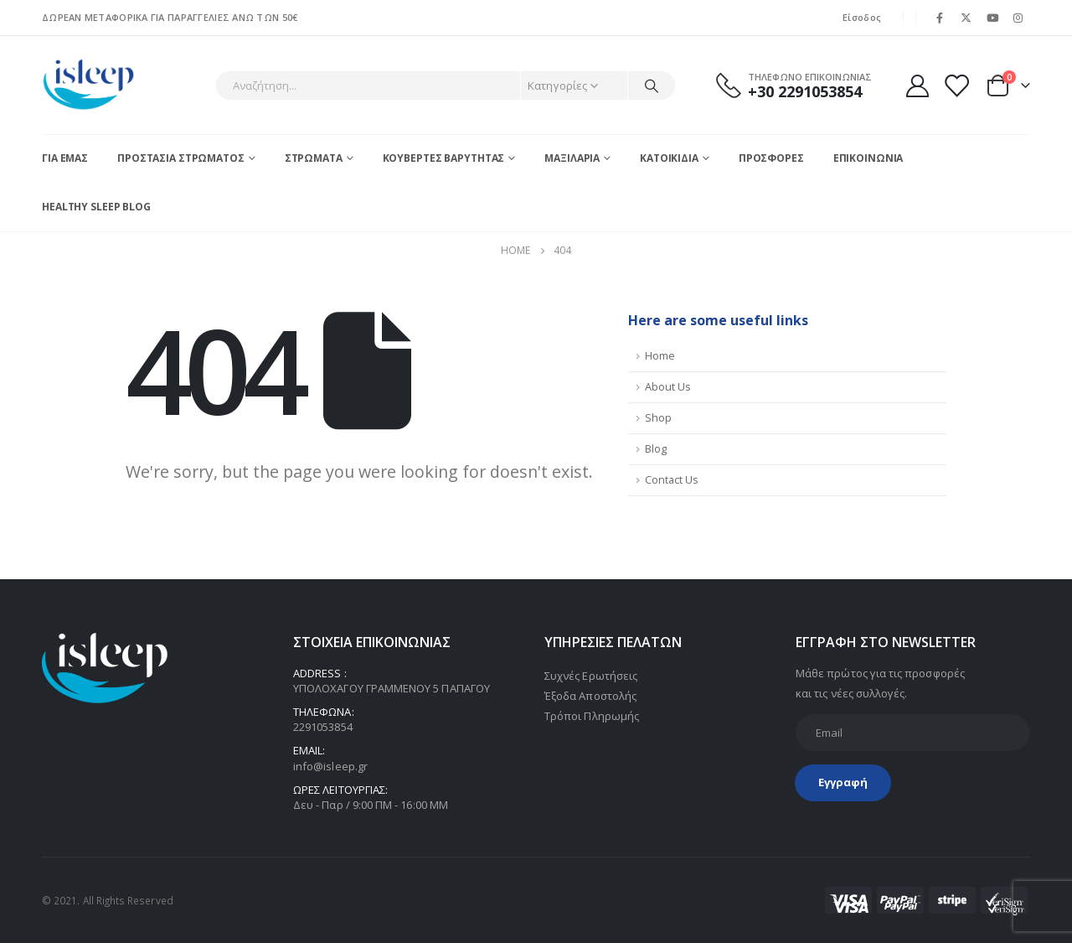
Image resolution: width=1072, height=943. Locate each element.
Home (660, 356)
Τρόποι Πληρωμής (591, 715)
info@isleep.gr (330, 766)
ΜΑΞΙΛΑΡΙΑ (572, 158)
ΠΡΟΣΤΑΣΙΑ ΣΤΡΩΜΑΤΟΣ (181, 158)
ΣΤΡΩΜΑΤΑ (314, 158)
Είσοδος (862, 17)
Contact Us (671, 480)
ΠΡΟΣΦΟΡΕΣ (771, 158)
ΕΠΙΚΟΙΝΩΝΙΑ (868, 158)
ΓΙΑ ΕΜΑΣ (65, 158)
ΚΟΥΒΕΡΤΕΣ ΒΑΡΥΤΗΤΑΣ (444, 158)
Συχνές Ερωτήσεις (590, 675)
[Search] (651, 85)
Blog (656, 449)
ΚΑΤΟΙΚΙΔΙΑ (669, 158)
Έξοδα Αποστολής (590, 695)
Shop (658, 418)
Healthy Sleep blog (96, 206)
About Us (668, 387)
